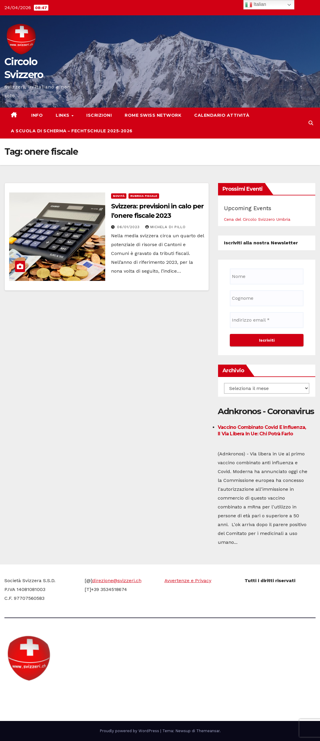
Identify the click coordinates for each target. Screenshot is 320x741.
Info (36, 115)
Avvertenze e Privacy (187, 580)
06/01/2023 (129, 227)
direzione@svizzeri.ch (116, 580)
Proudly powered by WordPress (130, 731)
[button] (311, 123)
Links (63, 115)
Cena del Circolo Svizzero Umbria (257, 219)
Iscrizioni (99, 115)
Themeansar (208, 731)
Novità (119, 195)
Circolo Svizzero (41, 692)
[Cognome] (266, 298)
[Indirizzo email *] (266, 320)
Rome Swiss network (153, 115)
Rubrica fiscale (143, 195)
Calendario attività (222, 115)
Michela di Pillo (165, 227)
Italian (255, 4)
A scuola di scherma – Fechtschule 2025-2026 (72, 131)
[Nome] (266, 276)
